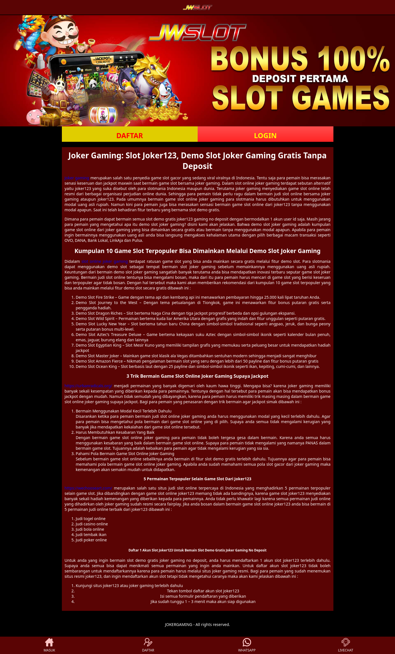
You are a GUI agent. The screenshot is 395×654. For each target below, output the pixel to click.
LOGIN (265, 135)
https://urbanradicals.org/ (88, 385)
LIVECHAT (345, 645)
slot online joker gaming (104, 261)
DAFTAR (129, 135)
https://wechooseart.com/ (88, 488)
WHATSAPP (247, 645)
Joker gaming (77, 177)
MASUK (49, 645)
